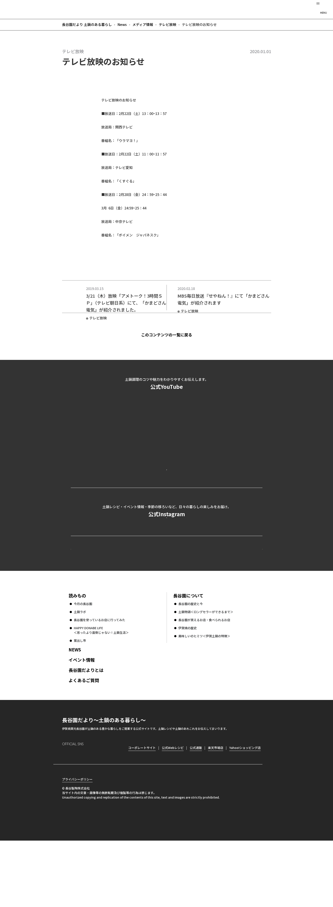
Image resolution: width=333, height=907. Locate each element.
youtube (102, 813)
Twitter (90, 814)
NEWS (75, 708)
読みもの (77, 654)
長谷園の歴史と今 (190, 662)
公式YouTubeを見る (166, 487)
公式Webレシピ (124, 599)
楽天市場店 (215, 806)
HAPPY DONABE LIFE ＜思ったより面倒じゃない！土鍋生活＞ (101, 688)
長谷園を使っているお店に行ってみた (99, 678)
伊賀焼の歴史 (187, 686)
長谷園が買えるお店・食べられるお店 (204, 678)
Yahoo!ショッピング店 (245, 806)
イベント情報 (82, 718)
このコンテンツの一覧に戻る (174, 334)
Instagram (65, 813)
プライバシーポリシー (77, 845)
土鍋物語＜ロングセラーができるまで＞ (205, 670)
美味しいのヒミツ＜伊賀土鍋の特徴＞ (204, 695)
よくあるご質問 (84, 739)
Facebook (78, 813)
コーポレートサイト (224, 599)
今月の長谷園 (83, 662)
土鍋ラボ (80, 670)
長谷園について (188, 654)
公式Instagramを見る (166, 554)
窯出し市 (80, 699)
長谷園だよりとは (86, 729)
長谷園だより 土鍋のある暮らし (166, 9)
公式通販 (196, 806)
